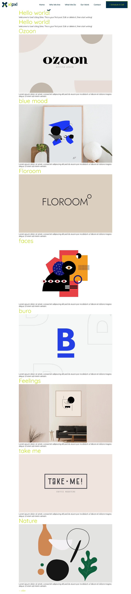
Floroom (30, 170)
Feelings (30, 380)
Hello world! (34, 12)
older (22, 590)
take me (30, 450)
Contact (97, 5)
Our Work (85, 5)
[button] (117, 4)
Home (42, 5)
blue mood (33, 100)
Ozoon (27, 31)
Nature (28, 520)
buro (25, 310)
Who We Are (54, 5)
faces (26, 240)
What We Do (70, 5)
